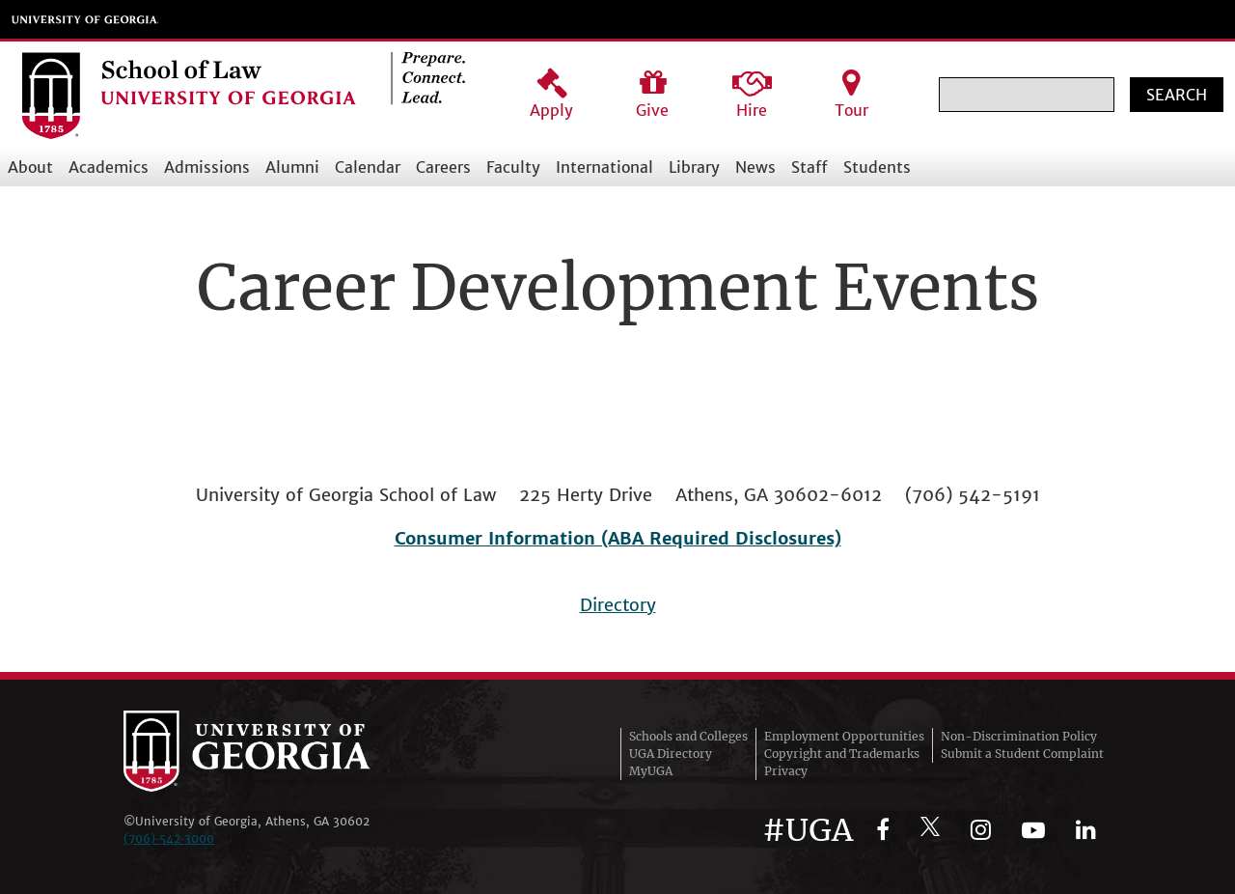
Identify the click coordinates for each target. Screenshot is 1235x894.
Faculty (513, 167)
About (30, 167)
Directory (618, 605)
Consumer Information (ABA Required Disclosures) (618, 538)
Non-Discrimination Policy (1019, 736)
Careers (443, 167)
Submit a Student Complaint (1022, 753)
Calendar (367, 167)
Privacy (786, 771)
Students (877, 167)
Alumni (292, 167)
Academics (109, 167)
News (755, 167)
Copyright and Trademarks (841, 753)
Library (694, 167)
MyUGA (650, 771)
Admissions (207, 167)
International (604, 167)
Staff (809, 167)
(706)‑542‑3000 (169, 838)
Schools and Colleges (688, 736)
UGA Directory (670, 753)
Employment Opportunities (844, 736)
